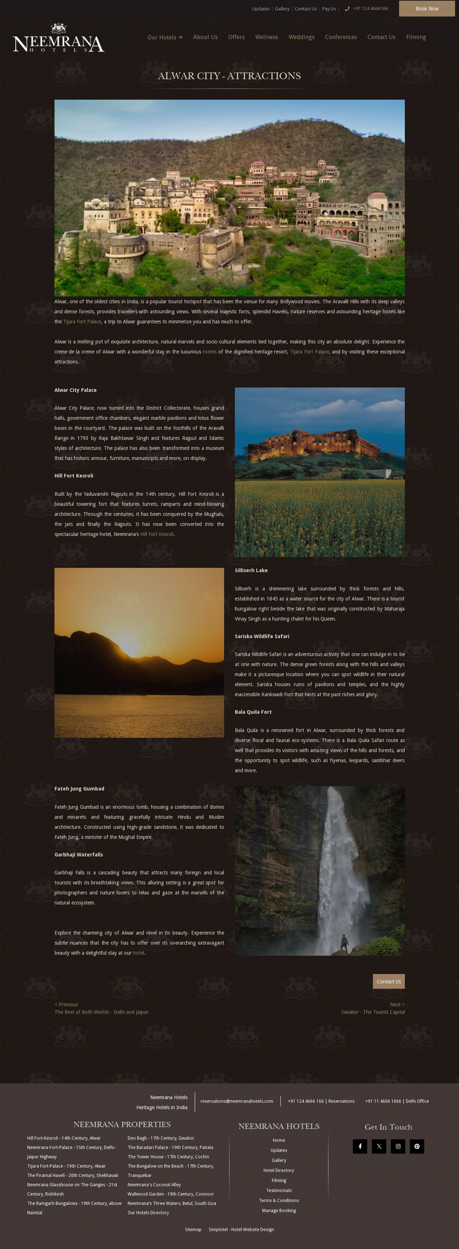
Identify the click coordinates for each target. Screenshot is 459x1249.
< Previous (66, 1004)
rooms (210, 352)
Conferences (341, 37)
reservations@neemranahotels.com (236, 1101)
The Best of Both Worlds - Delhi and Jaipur (101, 1012)
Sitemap (193, 1229)
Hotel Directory (279, 1170)
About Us (205, 37)
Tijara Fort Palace (82, 321)
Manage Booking (279, 1210)
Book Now (427, 8)
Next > (397, 1004)
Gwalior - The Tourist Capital (373, 1012)
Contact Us (306, 8)
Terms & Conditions (279, 1200)
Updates (261, 8)
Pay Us (329, 8)
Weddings (301, 37)
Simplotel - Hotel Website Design (241, 1229)
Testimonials (279, 1190)
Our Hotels (165, 37)
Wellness (266, 37)
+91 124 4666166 (364, 9)
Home (279, 1140)
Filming (416, 37)
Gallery (282, 8)
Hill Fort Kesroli (157, 534)
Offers (236, 37)
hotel (138, 953)
